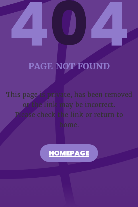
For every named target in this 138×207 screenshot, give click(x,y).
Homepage (69, 154)
